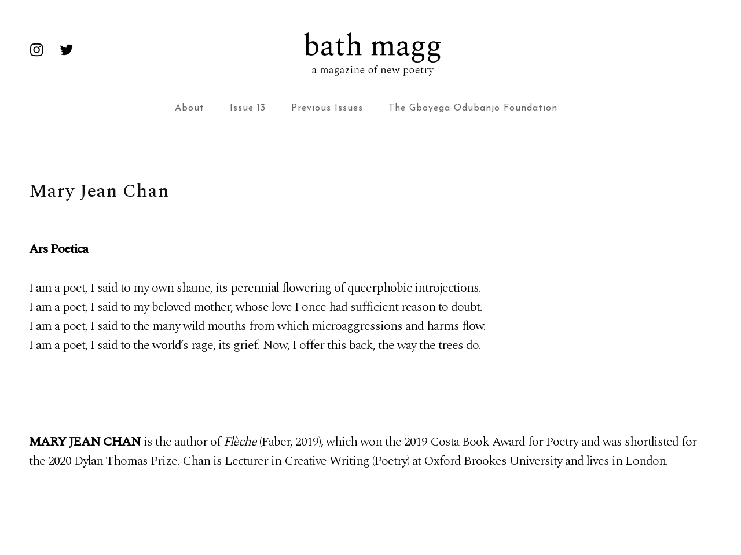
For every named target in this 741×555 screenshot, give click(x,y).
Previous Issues (327, 108)
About (189, 108)
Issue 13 (248, 108)
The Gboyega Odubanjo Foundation (472, 108)
